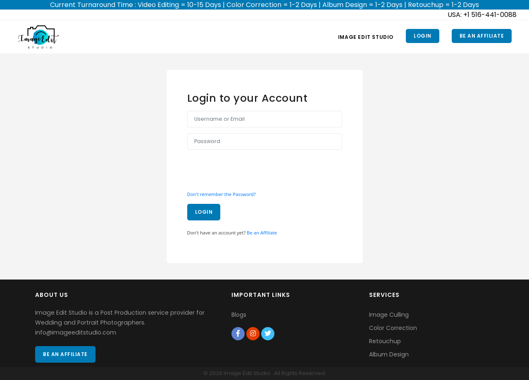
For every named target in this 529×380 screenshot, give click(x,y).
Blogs (238, 315)
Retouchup (385, 341)
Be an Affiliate (482, 35)
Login (422, 35)
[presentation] (250, 168)
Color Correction (393, 328)
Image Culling (389, 315)
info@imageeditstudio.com (75, 332)
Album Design (389, 354)
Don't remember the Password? (221, 194)
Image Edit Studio (365, 37)
